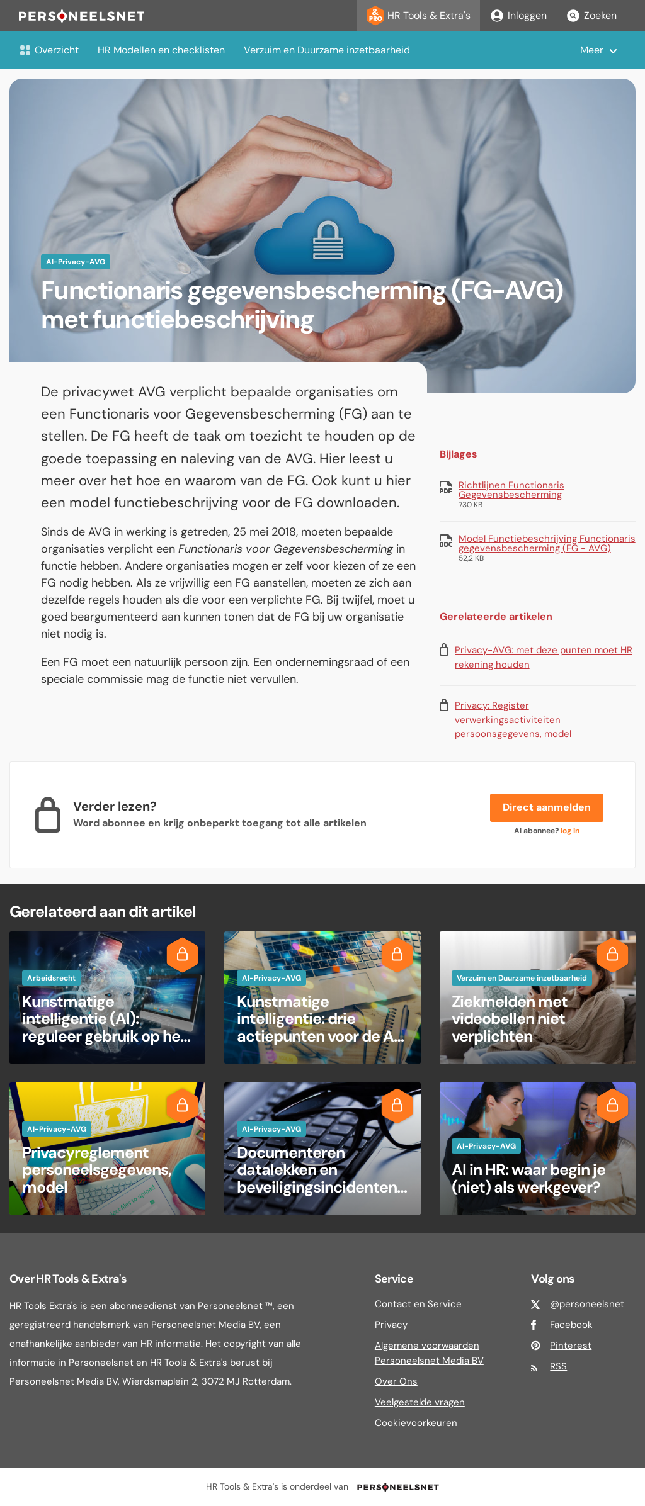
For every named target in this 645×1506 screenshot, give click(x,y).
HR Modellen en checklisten (161, 50)
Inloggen (518, 15)
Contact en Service (418, 1304)
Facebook (571, 1324)
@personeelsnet (587, 1304)
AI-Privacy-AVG (75, 262)
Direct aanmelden (547, 807)
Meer (591, 50)
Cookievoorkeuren (416, 1423)
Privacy (391, 1324)
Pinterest (570, 1345)
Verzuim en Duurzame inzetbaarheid (327, 50)
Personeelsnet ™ (235, 1306)
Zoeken (591, 15)
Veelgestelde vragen (420, 1402)
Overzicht (49, 50)
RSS (558, 1366)
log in (570, 831)
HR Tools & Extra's (419, 16)
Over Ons (396, 1381)
